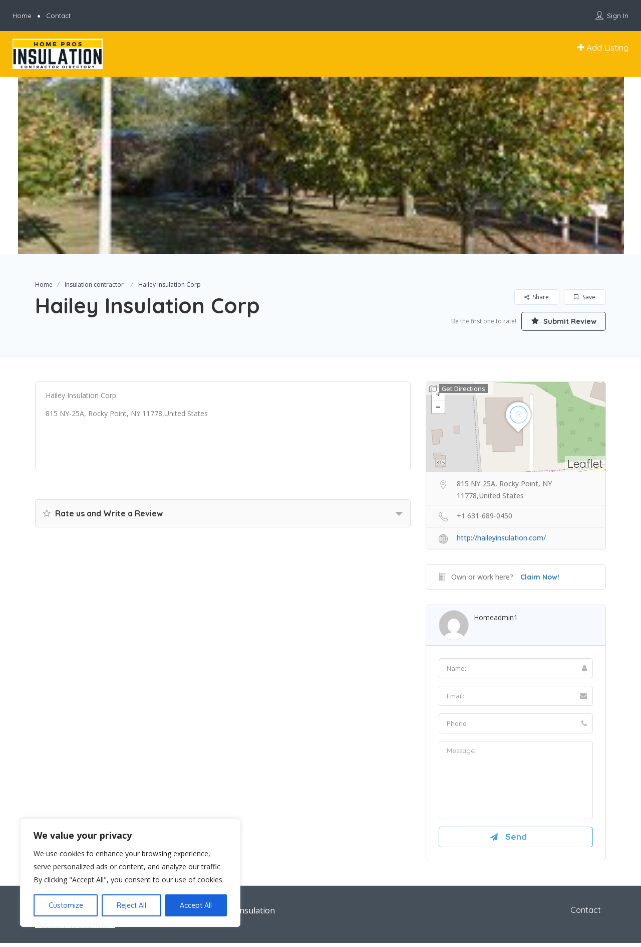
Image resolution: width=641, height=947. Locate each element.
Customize (66, 905)
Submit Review (558, 320)
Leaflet (585, 464)
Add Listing (602, 47)
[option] (320, 165)
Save (584, 297)
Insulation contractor (94, 284)
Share (536, 297)
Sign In (617, 15)
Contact (58, 16)
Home (22, 16)
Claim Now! (539, 577)
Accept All (196, 905)
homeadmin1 (496, 618)
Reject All (131, 905)
